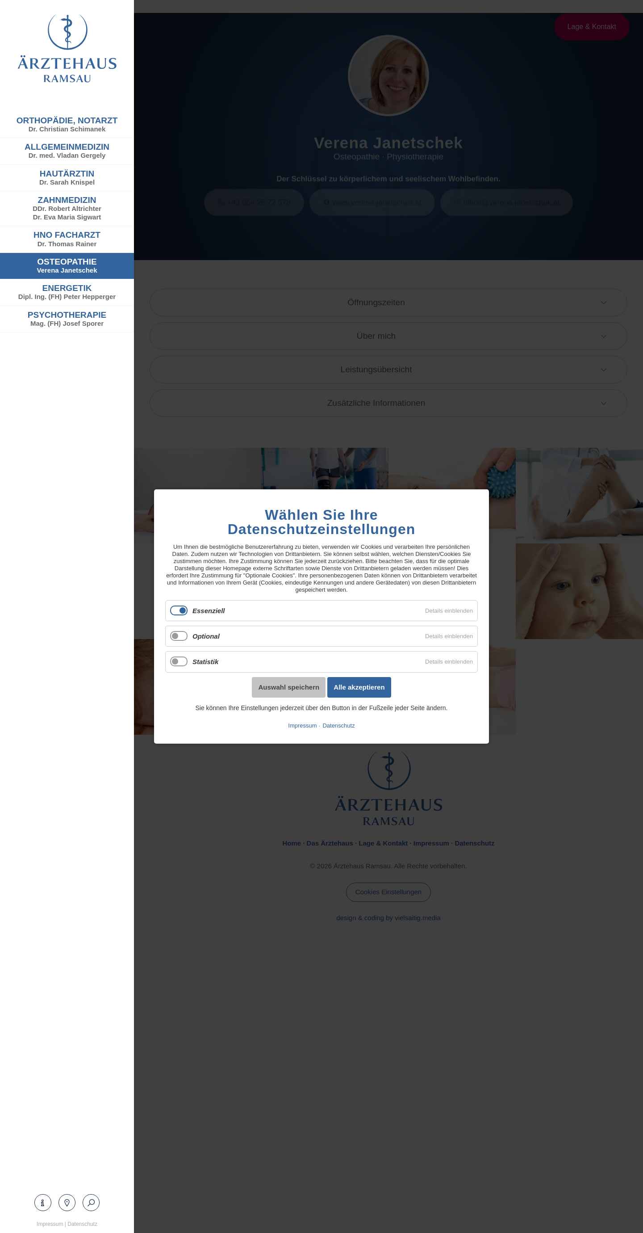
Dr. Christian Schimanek (67, 129)
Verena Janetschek (67, 270)
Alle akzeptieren (359, 686)
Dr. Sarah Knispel (67, 182)
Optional (206, 636)
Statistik (205, 661)
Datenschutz (82, 1224)
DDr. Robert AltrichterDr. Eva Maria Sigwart (67, 213)
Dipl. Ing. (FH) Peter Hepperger (67, 296)
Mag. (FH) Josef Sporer (67, 323)
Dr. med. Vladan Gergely (67, 155)
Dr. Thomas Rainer (67, 244)
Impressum (50, 1224)
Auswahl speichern (288, 686)
